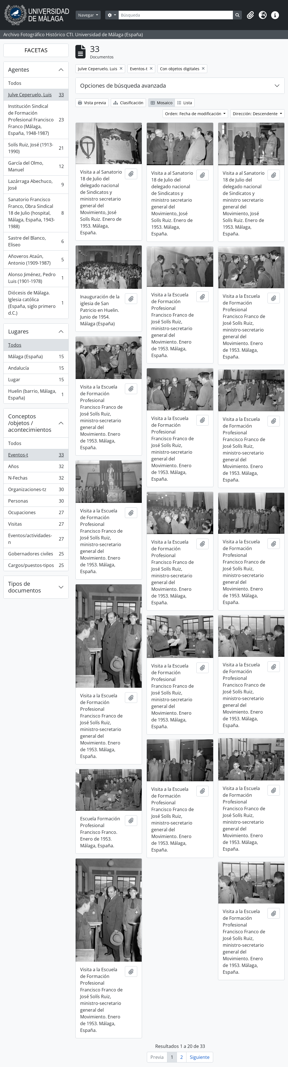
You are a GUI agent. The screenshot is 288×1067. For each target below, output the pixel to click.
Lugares (18, 331)
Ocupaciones (36, 513)
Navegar (86, 15)
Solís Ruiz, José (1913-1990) (36, 148)
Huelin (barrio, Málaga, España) (36, 394)
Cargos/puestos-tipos (36, 566)
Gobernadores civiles (36, 555)
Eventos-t (36, 456)
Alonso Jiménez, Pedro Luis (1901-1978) (36, 277)
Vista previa (92, 102)
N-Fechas (36, 479)
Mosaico (161, 102)
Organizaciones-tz (36, 490)
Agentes (18, 69)
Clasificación (128, 102)
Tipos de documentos (24, 587)
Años (36, 467)
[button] (250, 15)
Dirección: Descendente (256, 113)
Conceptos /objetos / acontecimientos (29, 422)
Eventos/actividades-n (36, 538)
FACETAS (36, 50)
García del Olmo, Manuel (36, 166)
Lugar (36, 380)
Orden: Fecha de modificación (193, 113)
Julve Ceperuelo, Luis (36, 96)
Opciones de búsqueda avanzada (123, 85)
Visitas (36, 525)
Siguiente (200, 1057)
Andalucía (36, 369)
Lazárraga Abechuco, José (36, 184)
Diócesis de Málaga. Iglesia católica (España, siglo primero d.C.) (36, 303)
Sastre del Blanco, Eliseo (36, 241)
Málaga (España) (36, 357)
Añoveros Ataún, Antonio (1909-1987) (36, 259)
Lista (184, 102)
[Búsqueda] (175, 15)
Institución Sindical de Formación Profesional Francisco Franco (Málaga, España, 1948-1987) (36, 119)
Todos (14, 83)
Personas (36, 502)
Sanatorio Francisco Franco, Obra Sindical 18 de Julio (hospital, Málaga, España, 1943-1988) (36, 213)
